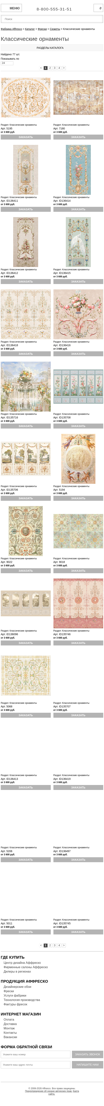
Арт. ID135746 (62, 634)
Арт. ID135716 (9, 417)
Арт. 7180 (59, 128)
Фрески (9, 991)
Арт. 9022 (6, 561)
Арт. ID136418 (9, 345)
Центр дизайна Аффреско (22, 962)
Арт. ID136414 (62, 200)
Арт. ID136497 (62, 851)
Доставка (10, 1024)
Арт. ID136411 (9, 200)
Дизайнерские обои (17, 986)
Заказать (26, 137)
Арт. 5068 (6, 706)
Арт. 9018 (59, 561)
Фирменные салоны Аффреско (26, 967)
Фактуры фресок (15, 1004)
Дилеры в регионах (17, 971)
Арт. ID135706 (9, 489)
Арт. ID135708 (62, 417)
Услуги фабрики (15, 995)
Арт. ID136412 (9, 272)
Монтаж (9, 1028)
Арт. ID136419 (62, 778)
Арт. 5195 (6, 128)
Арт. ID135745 (62, 923)
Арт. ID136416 (62, 345)
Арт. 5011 (6, 923)
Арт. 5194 (59, 489)
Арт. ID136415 (62, 272)
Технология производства (22, 1000)
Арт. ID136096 (9, 634)
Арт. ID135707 (62, 706)
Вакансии (10, 1037)
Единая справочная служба (52, 7)
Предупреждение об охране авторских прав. (48, 1091)
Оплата (9, 1019)
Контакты (10, 1032)
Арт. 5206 (6, 851)
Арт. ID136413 (9, 778)
